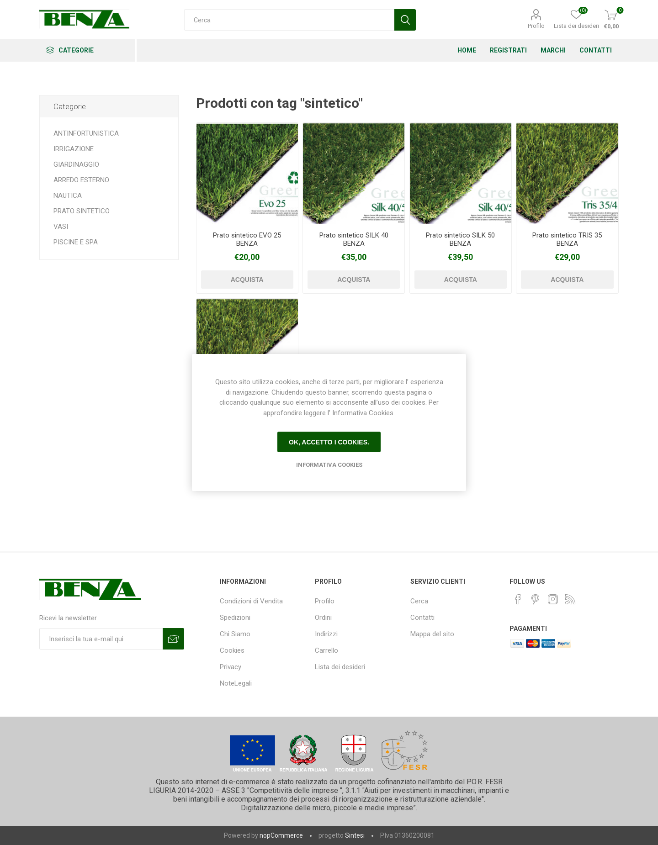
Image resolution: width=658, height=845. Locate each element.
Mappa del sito (432, 634)
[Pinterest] (535, 599)
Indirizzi (326, 634)
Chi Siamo (235, 634)
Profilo (536, 25)
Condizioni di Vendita (251, 601)
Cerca (419, 601)
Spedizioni (235, 617)
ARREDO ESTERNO (81, 180)
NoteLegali (236, 683)
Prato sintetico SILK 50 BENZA (460, 239)
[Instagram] (553, 599)
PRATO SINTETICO (81, 211)
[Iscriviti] (101, 639)
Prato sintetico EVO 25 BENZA (247, 239)
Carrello (326, 650)
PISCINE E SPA (75, 242)
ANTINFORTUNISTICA (86, 133)
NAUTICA (67, 195)
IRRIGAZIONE (73, 149)
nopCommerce (281, 835)
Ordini (323, 617)
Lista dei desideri (340, 667)
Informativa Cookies (329, 464)
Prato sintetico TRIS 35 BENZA (567, 239)
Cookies (232, 650)
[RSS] (570, 599)
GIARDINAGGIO (76, 164)
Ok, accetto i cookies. (329, 442)
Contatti (422, 617)
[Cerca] (289, 20)
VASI (60, 226)
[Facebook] (518, 599)
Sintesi (355, 835)
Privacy (230, 667)
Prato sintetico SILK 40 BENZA (353, 239)
